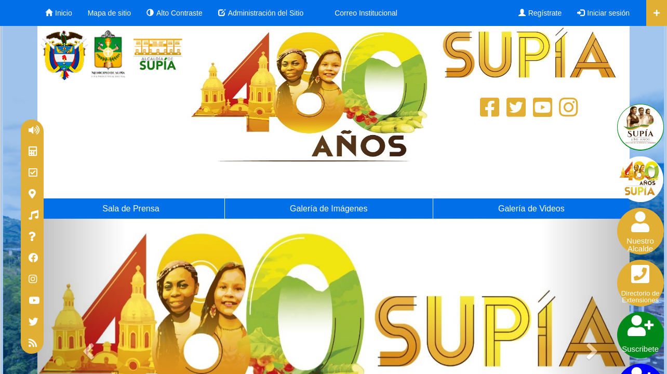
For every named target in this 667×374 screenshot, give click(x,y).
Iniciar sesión (603, 13)
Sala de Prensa (130, 208)
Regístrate (540, 13)
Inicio (58, 13)
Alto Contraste (174, 13)
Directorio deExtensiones (640, 282)
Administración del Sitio (261, 13)
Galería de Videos (531, 208)
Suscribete (640, 332)
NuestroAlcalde (640, 230)
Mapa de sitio (109, 13)
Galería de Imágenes (328, 208)
